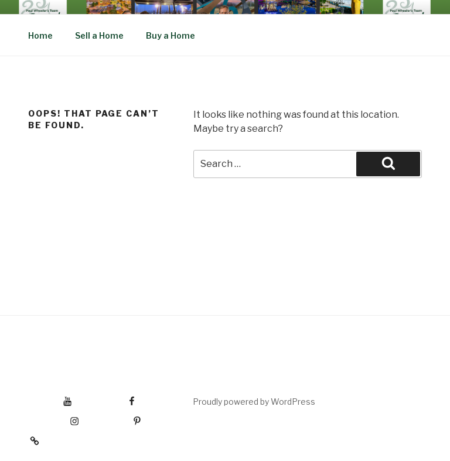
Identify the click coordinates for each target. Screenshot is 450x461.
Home (40, 35)
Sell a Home (99, 35)
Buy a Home (170, 35)
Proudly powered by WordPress (254, 402)
